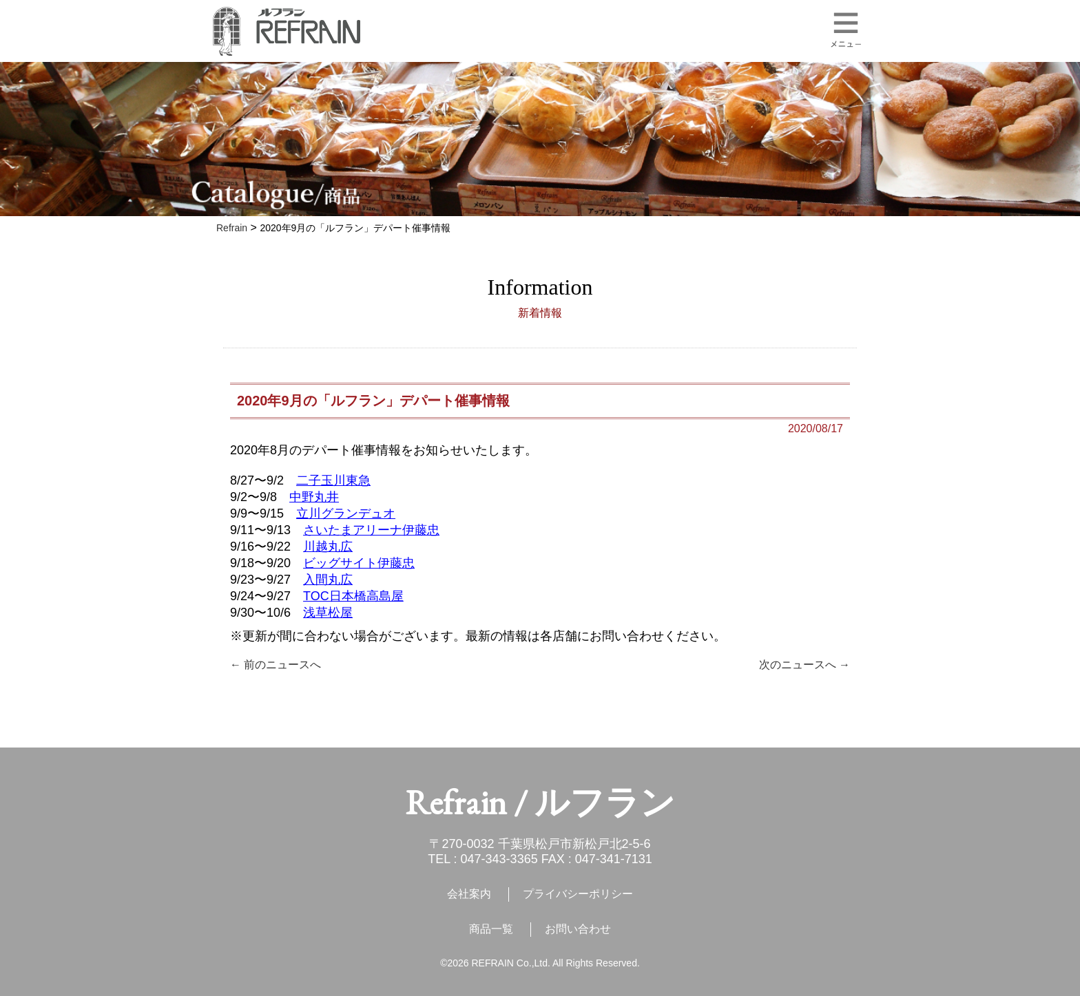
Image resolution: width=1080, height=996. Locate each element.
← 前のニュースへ (275, 664)
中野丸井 (314, 497)
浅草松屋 (328, 612)
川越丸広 (328, 546)
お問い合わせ (578, 929)
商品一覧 (491, 929)
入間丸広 (328, 579)
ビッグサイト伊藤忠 (359, 563)
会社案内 (469, 894)
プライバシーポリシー (578, 894)
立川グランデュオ (345, 513)
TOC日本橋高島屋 (353, 596)
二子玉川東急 (333, 480)
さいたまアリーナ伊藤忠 (371, 530)
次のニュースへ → (804, 664)
